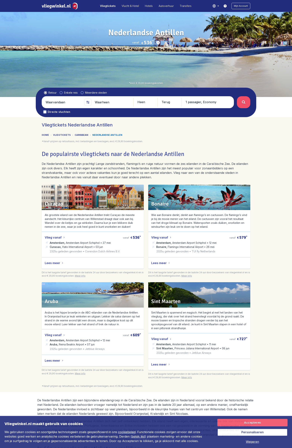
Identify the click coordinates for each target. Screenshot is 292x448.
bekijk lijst (138, 436)
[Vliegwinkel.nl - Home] (60, 6)
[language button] (215, 6)
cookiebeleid (127, 432)
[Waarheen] (112, 102)
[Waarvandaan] (63, 102)
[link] (225, 6)
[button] (240, 6)
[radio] (50, 93)
